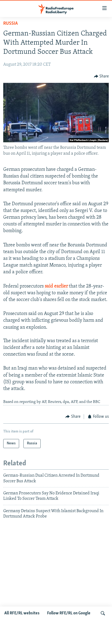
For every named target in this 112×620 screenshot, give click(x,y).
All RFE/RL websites (22, 613)
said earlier (56, 286)
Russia (10, 23)
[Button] (101, 76)
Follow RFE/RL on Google (68, 613)
